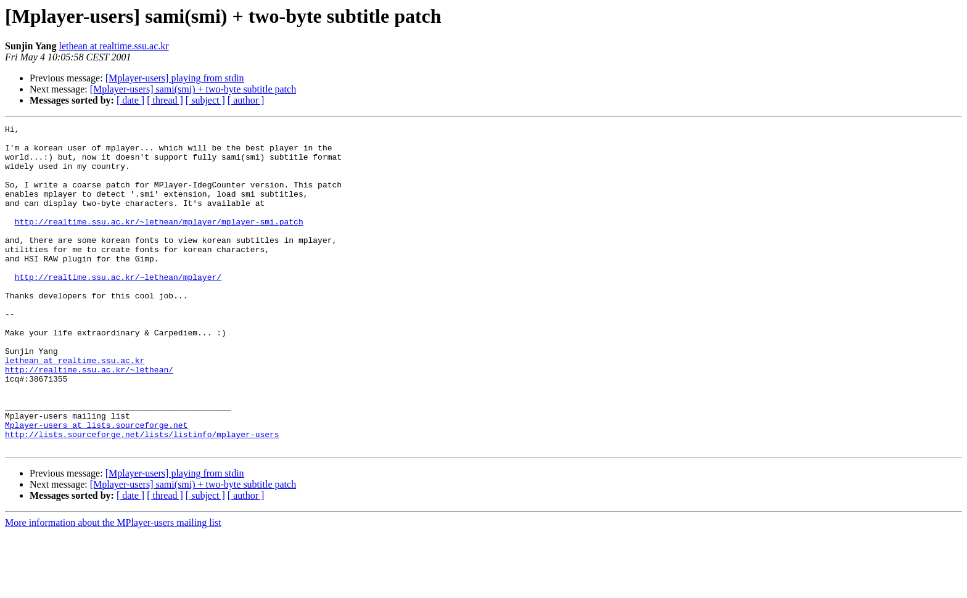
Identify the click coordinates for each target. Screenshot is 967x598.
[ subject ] (205, 100)
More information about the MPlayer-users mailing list (113, 587)
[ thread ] (165, 100)
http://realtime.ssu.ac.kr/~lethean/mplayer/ (118, 308)
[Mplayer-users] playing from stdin (174, 78)
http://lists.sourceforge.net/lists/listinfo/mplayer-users (142, 496)
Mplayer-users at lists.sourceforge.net (96, 485)
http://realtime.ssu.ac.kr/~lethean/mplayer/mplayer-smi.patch (159, 241)
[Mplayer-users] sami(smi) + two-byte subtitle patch (193, 89)
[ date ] (130, 100)
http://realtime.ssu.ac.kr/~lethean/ (89, 419)
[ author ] (246, 100)
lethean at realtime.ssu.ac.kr (113, 46)
